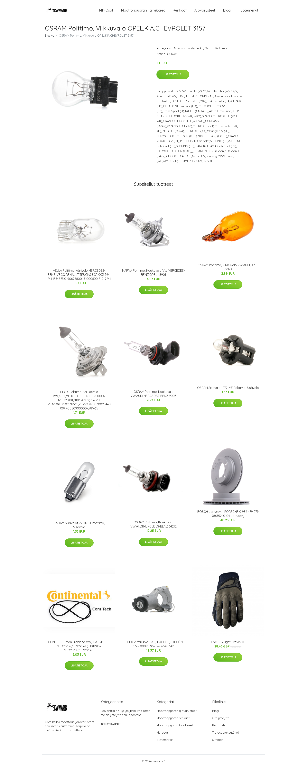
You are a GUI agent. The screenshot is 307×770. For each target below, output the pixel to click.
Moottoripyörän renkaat (173, 720)
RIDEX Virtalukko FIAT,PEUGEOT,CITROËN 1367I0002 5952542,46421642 (154, 646)
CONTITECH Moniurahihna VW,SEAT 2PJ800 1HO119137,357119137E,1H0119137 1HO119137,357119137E (79, 648)
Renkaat (180, 11)
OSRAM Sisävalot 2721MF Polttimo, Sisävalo (228, 390)
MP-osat (106, 11)
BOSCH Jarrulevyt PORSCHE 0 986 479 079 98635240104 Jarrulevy (228, 516)
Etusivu (49, 37)
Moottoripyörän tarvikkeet (143, 11)
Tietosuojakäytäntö (225, 734)
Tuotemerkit (248, 11)
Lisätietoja (172, 76)
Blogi (227, 11)
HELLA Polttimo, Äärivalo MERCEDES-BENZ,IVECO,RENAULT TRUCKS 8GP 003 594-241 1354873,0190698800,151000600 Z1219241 (79, 276)
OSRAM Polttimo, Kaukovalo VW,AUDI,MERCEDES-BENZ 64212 (153, 526)
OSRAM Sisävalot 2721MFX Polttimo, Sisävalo (79, 527)
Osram (209, 50)
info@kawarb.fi (111, 726)
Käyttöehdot (220, 727)
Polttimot (221, 50)
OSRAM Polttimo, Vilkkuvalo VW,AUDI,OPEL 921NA (228, 269)
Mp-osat (180, 50)
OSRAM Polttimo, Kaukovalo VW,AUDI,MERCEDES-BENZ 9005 (153, 396)
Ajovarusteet (204, 11)
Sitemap (217, 742)
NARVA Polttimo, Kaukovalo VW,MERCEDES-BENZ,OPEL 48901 (153, 274)
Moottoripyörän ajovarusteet (176, 713)
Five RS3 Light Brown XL (228, 644)
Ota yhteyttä (220, 720)
